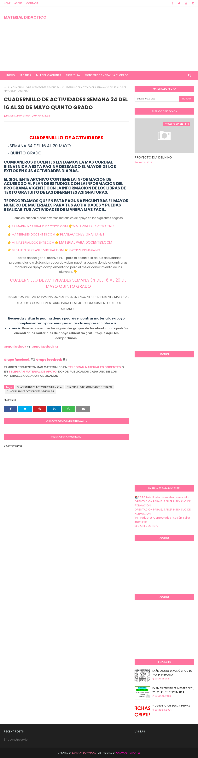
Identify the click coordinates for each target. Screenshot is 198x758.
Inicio (7, 87)
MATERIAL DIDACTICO (25, 17)
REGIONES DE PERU (146, 526)
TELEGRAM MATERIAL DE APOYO (32, 371)
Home (7, 3)
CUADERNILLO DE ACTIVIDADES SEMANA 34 (36, 87)
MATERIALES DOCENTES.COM (33, 234)
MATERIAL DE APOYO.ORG (93, 226)
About (18, 3)
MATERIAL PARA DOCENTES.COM (85, 242)
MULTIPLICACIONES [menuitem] (48, 75)
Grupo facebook (15, 346)
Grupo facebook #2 (45, 346)
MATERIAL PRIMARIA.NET (85, 250)
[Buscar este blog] (157, 99)
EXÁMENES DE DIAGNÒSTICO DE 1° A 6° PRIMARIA (172, 673)
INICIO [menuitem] (10, 75)
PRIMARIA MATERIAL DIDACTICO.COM (40, 226)
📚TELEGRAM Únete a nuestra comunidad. (163, 497)
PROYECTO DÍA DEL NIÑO (153, 157)
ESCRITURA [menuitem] (73, 75)
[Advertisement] (127, 39)
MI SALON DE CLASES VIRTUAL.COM (38, 250)
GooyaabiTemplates (128, 752)
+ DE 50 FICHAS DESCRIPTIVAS (171, 705)
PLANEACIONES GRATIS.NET (82, 234)
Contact (32, 3)
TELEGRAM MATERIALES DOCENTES (94, 367)
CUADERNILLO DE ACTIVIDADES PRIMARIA (39, 387)
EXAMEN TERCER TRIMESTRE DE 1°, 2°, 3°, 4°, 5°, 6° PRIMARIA (173, 690)
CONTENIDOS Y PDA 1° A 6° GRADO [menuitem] (106, 75)
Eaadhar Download (84, 752)
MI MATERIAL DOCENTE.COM (33, 242)
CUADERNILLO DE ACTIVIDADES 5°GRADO (89, 387)
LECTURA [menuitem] (25, 75)
